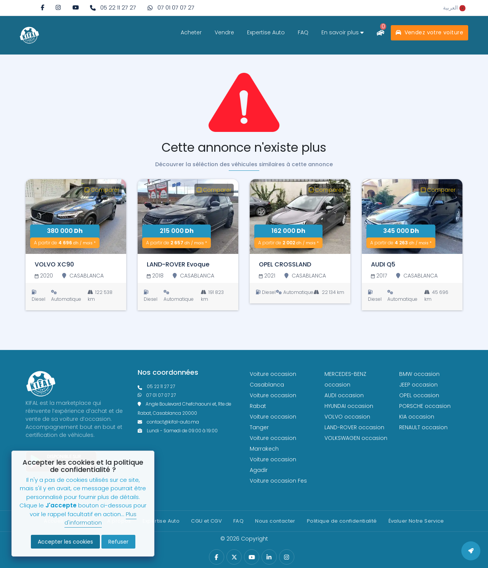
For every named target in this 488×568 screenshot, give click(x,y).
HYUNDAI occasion (348, 406)
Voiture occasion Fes (278, 481)
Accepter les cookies (65, 542)
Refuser (118, 542)
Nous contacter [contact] (275, 521)
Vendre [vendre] (224, 32)
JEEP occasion (418, 384)
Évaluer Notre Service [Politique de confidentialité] (416, 521)
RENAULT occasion (423, 427)
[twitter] (234, 557)
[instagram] (58, 7)
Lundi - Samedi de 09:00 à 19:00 (178, 431)
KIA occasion (416, 416)
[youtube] (75, 7)
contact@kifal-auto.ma (168, 422)
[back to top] (470, 550)
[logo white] (29, 35)
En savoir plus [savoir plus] (342, 32)
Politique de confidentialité (342, 521)
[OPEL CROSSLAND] (300, 216)
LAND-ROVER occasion (354, 427)
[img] (58, 7)
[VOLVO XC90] (76, 216)
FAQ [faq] (303, 32)
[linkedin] (268, 557)
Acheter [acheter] (191, 32)
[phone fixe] (113, 7)
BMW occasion (419, 374)
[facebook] (42, 7)
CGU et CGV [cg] (206, 521)
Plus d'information (100, 518)
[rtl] (454, 7)
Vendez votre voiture (429, 32)
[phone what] (171, 7)
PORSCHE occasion (425, 406)
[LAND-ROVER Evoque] (188, 216)
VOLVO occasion (347, 416)
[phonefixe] (188, 386)
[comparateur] (380, 32)
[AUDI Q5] (412, 216)
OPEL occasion (419, 395)
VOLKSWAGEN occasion (355, 438)
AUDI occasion (344, 395)
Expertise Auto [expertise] (266, 32)
